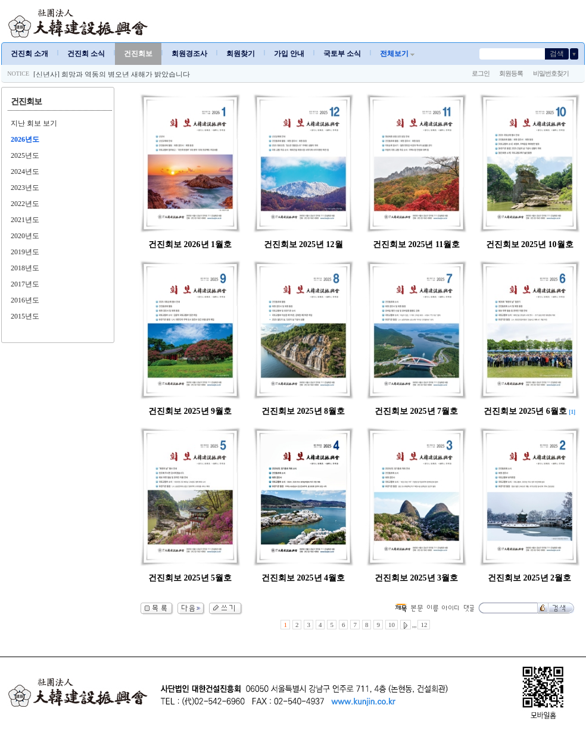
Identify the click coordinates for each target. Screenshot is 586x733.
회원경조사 (189, 53)
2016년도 (25, 300)
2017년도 (25, 284)
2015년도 (25, 316)
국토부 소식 (342, 53)
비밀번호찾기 (551, 73)
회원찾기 (240, 53)
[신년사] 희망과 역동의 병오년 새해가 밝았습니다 (111, 74)
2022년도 (25, 203)
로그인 (481, 73)
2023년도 (25, 187)
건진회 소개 (29, 53)
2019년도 (25, 252)
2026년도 (25, 139)
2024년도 (25, 171)
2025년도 (25, 155)
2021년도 (25, 220)
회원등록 (511, 73)
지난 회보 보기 (34, 123)
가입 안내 (289, 53)
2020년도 (25, 236)
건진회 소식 (86, 53)
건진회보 (138, 53)
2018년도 (25, 268)
